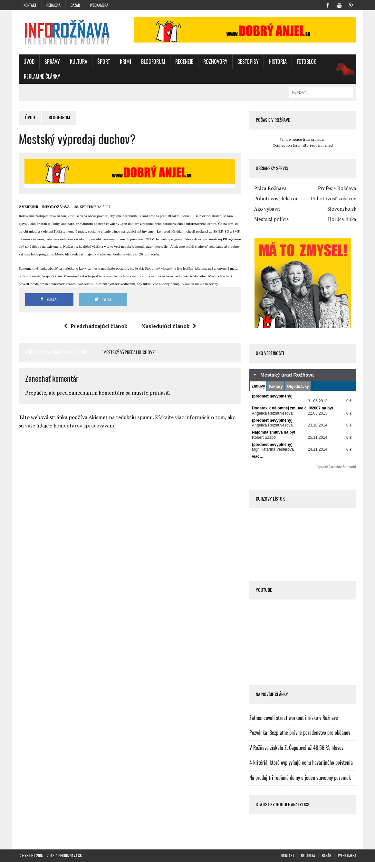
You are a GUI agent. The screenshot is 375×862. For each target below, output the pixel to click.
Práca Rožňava (270, 188)
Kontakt (30, 5)
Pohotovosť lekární (275, 198)
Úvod (29, 61)
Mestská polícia (271, 219)
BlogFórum (153, 61)
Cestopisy (248, 61)
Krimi (125, 61)
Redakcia (53, 5)
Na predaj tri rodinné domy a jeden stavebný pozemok (300, 777)
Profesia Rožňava (337, 188)
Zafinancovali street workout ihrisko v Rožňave (293, 717)
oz (343, 76)
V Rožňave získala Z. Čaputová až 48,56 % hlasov (296, 747)
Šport (103, 61)
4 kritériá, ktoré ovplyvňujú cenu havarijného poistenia (301, 762)
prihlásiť (159, 392)
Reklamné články (42, 76)
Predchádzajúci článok (95, 326)
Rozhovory (215, 61)
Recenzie (184, 61)
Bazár (75, 5)
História (278, 61)
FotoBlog (307, 61)
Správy (52, 61)
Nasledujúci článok (168, 326)
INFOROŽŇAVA (56, 206)
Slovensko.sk (341, 209)
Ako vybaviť (267, 209)
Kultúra (78, 61)
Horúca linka (342, 219)
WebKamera (99, 5)
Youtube (264, 590)
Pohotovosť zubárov (333, 198)
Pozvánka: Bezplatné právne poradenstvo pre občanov (299, 732)
